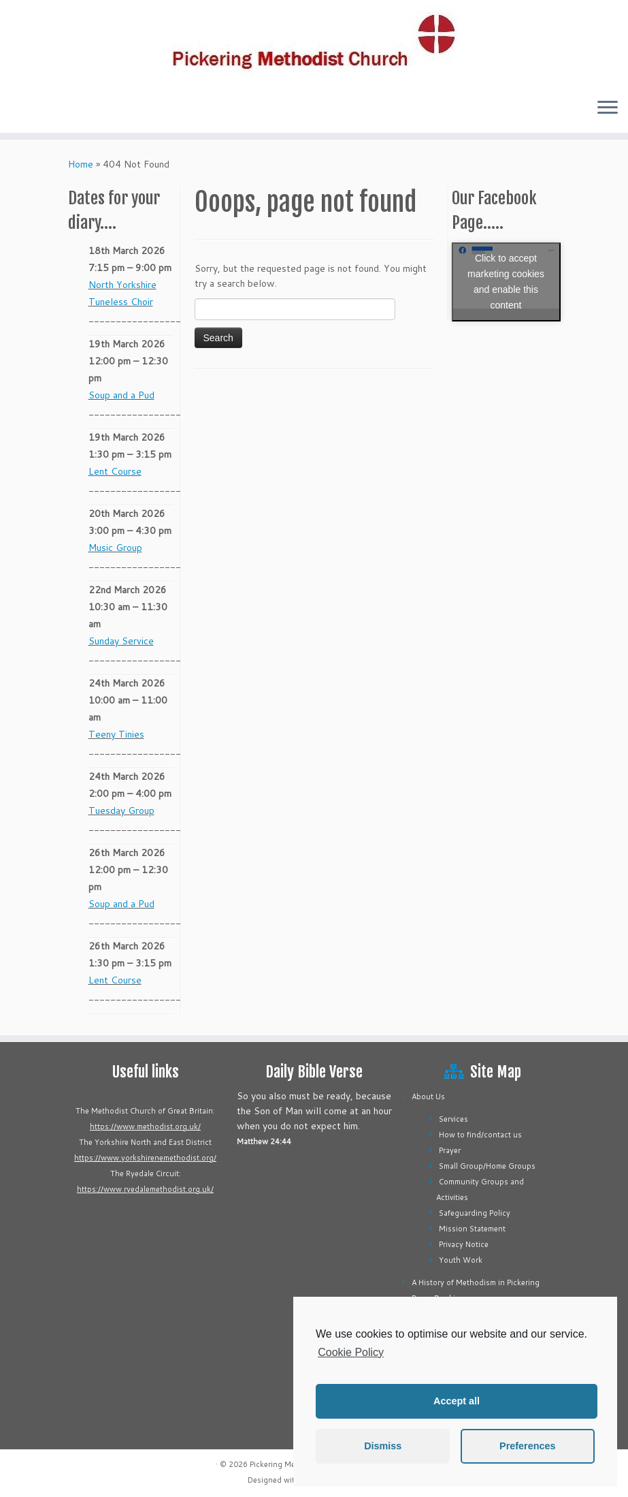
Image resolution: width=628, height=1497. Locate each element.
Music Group (115, 547)
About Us (428, 1096)
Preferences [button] (527, 1445)
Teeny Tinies (116, 734)
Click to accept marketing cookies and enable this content (505, 282)
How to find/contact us (480, 1134)
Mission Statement (472, 1228)
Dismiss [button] (382, 1445)
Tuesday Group (121, 810)
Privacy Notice (464, 1244)
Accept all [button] (456, 1401)
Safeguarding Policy (474, 1213)
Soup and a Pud (121, 395)
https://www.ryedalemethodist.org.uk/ (145, 1189)
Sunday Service (121, 641)
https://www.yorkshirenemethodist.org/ (145, 1157)
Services (453, 1119)
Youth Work (460, 1260)
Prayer (450, 1150)
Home (80, 164)
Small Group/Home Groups (487, 1166)
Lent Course (115, 471)
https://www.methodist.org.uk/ (145, 1126)
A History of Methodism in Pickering (476, 1282)
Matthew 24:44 (264, 1141)
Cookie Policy (351, 1352)
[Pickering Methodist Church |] (314, 43)
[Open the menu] (607, 108)
